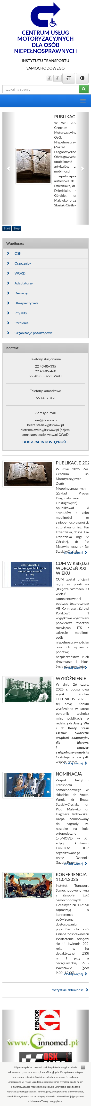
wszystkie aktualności (70, 990)
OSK (13, 253)
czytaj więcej (75, 552)
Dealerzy (17, 293)
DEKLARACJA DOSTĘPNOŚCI (45, 442)
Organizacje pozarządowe (29, 333)
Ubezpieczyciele (22, 303)
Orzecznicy (18, 263)
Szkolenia (17, 323)
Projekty (16, 313)
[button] (8, 168)
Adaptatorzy (19, 283)
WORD (15, 273)
